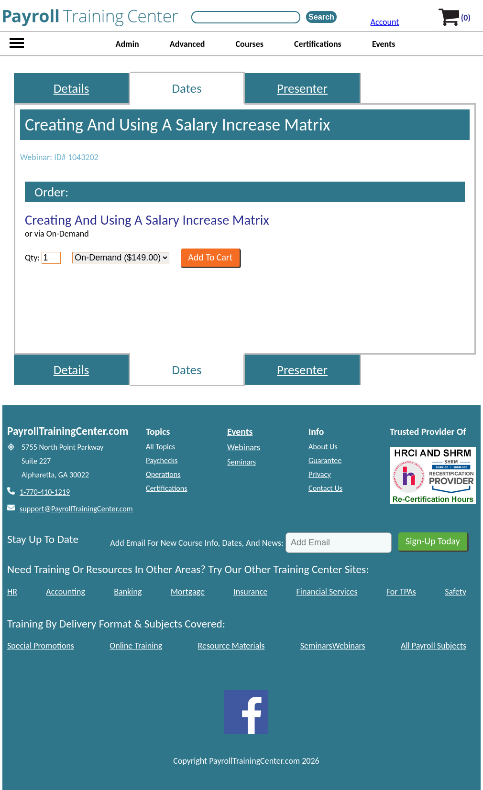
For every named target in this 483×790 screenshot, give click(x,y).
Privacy (319, 474)
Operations (163, 474)
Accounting (65, 591)
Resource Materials (231, 645)
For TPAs (401, 591)
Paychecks (161, 460)
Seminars (241, 461)
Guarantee (324, 460)
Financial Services (327, 591)
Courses (249, 44)
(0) (466, 17)
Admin (127, 44)
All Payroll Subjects (433, 645)
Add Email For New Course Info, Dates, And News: (197, 543)
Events (383, 44)
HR (12, 591)
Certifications (317, 44)
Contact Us (325, 488)
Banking (128, 591)
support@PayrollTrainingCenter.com (76, 508)
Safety (455, 591)
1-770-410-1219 (45, 492)
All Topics (160, 446)
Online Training (136, 645)
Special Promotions (40, 645)
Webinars (243, 447)
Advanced (187, 44)
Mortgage (188, 591)
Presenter (302, 88)
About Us (323, 446)
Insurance (250, 591)
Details (71, 88)
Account (385, 22)
